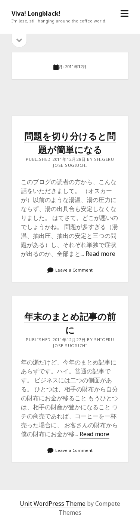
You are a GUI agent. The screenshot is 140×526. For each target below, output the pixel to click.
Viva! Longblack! (36, 13)
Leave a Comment (74, 270)
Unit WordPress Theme (52, 503)
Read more (100, 254)
